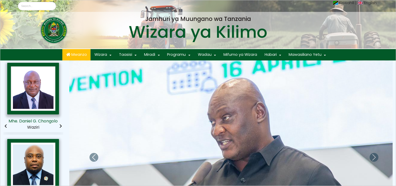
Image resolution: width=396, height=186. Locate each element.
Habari (271, 54)
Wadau (205, 54)
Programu (176, 54)
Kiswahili (346, 2)
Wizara (100, 54)
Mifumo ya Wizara (240, 54)
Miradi (149, 54)
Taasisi (125, 54)
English (370, 2)
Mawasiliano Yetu (305, 54)
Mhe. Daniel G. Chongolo (33, 121)
